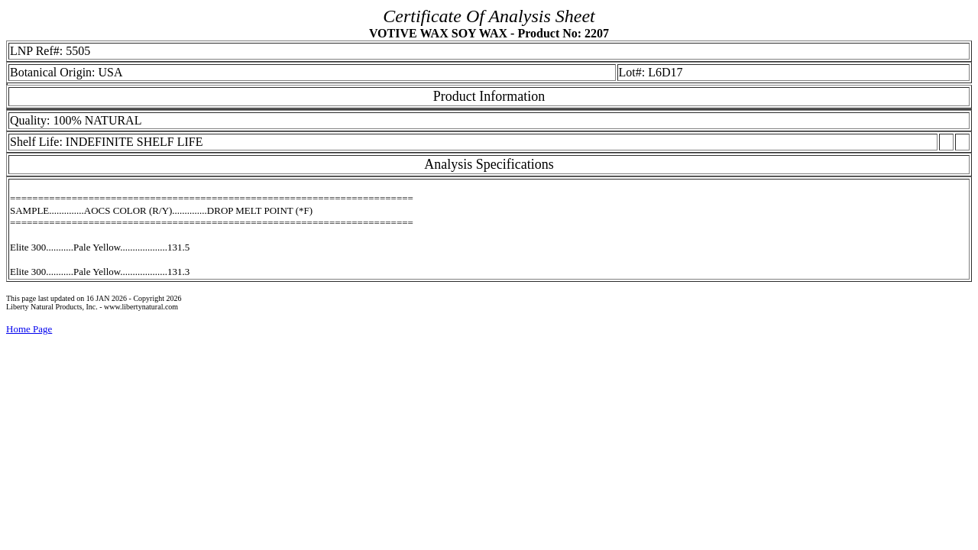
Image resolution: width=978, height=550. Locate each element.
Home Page (29, 329)
